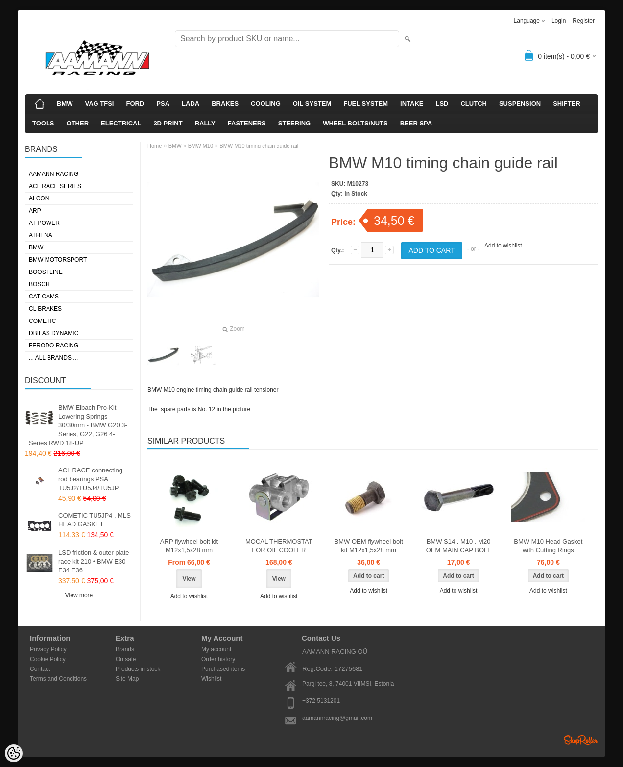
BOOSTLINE (46, 272)
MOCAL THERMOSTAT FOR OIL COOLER (278, 546)
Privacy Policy (48, 649)
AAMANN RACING (53, 174)
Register (584, 20)
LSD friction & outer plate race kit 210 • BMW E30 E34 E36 (93, 561)
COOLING (266, 103)
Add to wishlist (503, 245)
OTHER (78, 123)
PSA (162, 103)
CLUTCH (473, 103)
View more (79, 595)
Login (558, 20)
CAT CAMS (44, 296)
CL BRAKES (45, 308)
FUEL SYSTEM (365, 103)
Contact (40, 669)
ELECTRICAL (121, 123)
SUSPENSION (520, 103)
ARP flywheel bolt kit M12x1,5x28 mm (189, 546)
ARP (35, 210)
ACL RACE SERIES (55, 186)
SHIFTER (566, 103)
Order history (218, 659)
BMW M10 (200, 145)
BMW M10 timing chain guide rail (258, 145)
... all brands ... (53, 357)
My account (216, 649)
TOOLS (43, 123)
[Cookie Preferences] (14, 753)
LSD (441, 103)
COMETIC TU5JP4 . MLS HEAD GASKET (94, 520)
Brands (125, 649)
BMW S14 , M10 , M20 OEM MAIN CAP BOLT (458, 546)
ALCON (39, 198)
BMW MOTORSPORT (58, 259)
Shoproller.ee (581, 740)
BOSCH (39, 284)
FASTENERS (247, 123)
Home (154, 145)
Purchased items (223, 669)
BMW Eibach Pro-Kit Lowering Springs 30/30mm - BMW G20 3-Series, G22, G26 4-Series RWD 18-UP (78, 425)
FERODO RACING (53, 345)
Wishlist (211, 678)
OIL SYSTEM (312, 103)
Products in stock (138, 669)
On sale (126, 659)
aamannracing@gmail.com (337, 718)
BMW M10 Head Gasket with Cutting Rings (548, 546)
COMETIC (42, 321)
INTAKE (411, 103)
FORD (135, 103)
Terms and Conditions (58, 678)
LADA (190, 103)
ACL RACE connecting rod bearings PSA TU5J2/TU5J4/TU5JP (90, 479)
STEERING (294, 123)
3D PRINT (167, 123)
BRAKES (225, 103)
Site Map (127, 678)
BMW (65, 103)
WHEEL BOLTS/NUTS (355, 123)
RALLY (205, 123)
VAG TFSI (99, 103)
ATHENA (40, 235)
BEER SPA (416, 123)
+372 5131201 (321, 700)
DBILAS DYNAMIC (53, 333)
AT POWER (44, 223)
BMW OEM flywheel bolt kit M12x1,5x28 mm (369, 546)
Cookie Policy (48, 659)
